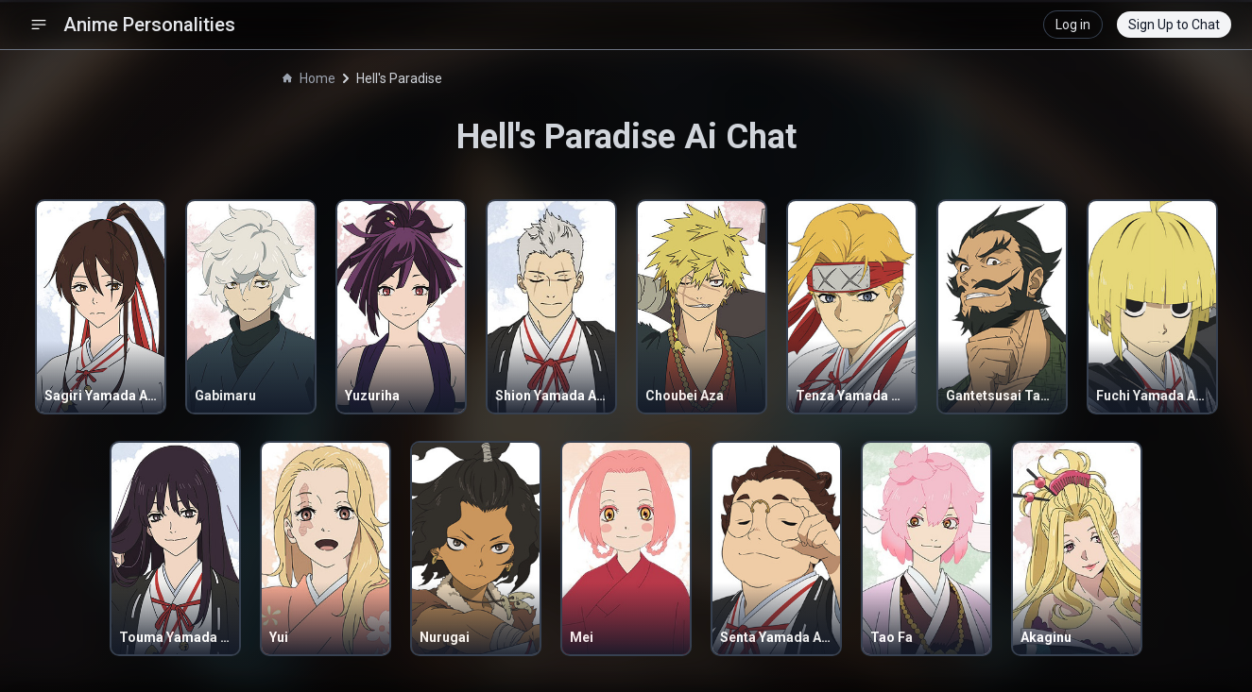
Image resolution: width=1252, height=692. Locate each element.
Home (309, 78)
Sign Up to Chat (1174, 24)
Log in (1072, 24)
